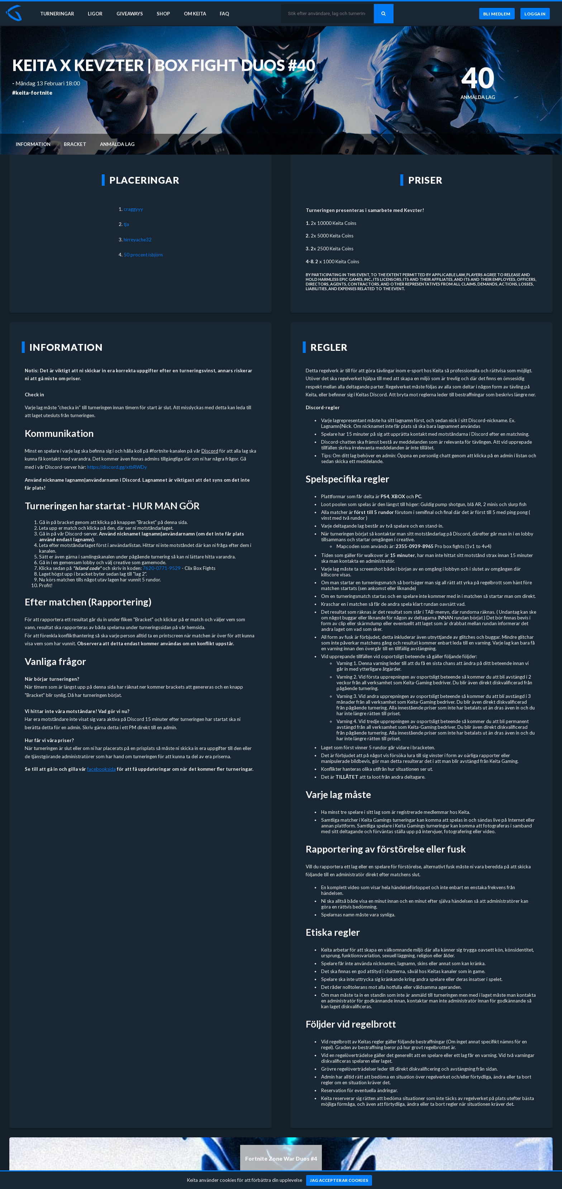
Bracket (75, 144)
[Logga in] (535, 14)
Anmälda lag (117, 144)
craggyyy (133, 209)
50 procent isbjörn (143, 255)
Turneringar (58, 13)
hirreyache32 (138, 239)
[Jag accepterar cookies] (339, 1180)
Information (33, 144)
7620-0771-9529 (162, 568)
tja (126, 224)
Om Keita (199, 13)
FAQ (230, 13)
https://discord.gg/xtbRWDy (117, 467)
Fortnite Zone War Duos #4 (281, 1158)
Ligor (97, 13)
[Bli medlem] (496, 14)
